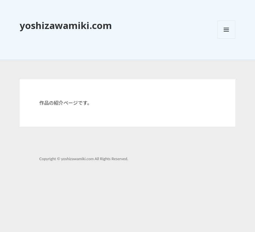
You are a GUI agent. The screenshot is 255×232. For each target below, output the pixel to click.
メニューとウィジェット (226, 38)
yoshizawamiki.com (66, 25)
